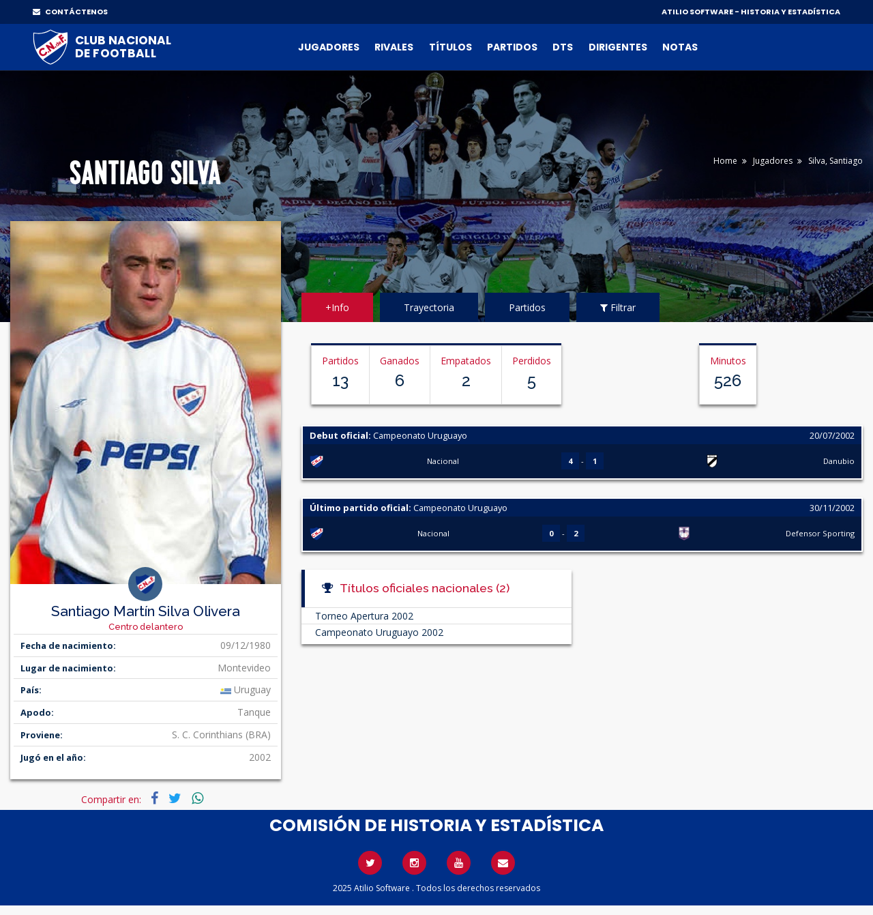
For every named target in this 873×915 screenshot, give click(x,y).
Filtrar (618, 307)
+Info (337, 307)
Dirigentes (618, 47)
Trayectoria (429, 307)
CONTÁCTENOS (70, 11)
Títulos (450, 47)
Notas (680, 47)
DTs (562, 47)
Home (725, 160)
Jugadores (328, 47)
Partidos (512, 47)
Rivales (393, 47)
